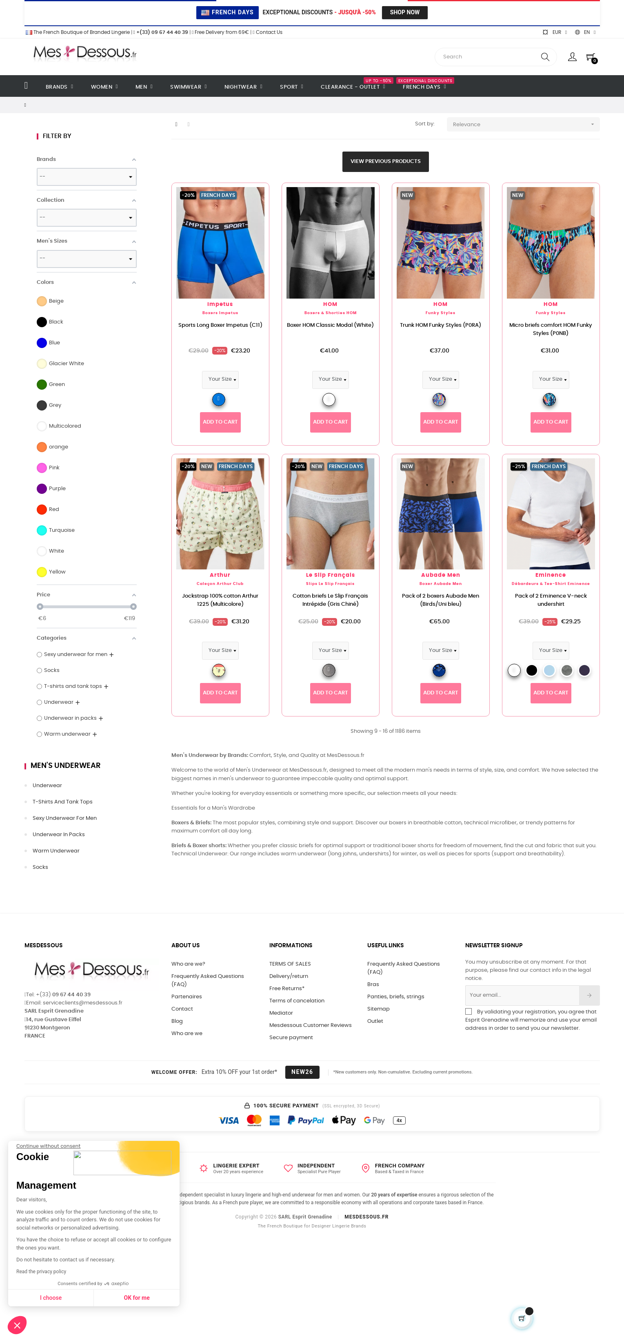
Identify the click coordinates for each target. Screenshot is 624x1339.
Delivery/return (288, 976)
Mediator (281, 1013)
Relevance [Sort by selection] (526, 124)
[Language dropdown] (585, 32)
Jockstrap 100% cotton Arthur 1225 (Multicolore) (220, 600)
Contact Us (267, 32)
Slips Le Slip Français (330, 584)
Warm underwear (56, 851)
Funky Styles (440, 313)
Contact (182, 1009)
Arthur (220, 575)
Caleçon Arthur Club (220, 584)
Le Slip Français (330, 575)
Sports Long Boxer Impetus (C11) (220, 325)
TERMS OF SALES (290, 964)
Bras (373, 984)
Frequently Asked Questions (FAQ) (207, 980)
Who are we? (188, 964)
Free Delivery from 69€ (220, 32)
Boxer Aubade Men (441, 584)
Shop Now (405, 12)
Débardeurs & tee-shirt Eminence (551, 584)
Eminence (550, 575)
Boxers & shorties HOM (330, 313)
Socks (40, 867)
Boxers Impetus (220, 313)
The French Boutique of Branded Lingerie (77, 32)
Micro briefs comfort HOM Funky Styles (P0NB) (550, 329)
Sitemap (378, 1009)
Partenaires (186, 997)
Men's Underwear (66, 766)
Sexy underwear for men (65, 818)
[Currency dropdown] (554, 32)
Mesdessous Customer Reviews (310, 1025)
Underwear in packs (59, 834)
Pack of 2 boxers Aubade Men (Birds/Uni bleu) (440, 600)
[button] (17, 1325)
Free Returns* (286, 988)
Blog (177, 1021)
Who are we (186, 1033)
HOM (330, 304)
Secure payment (291, 1037)
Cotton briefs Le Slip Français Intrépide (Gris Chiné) (330, 600)
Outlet (375, 1021)
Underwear (47, 785)
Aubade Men (440, 575)
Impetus (220, 304)
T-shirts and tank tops (63, 802)
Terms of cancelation (296, 1001)
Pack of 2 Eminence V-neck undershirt (551, 600)
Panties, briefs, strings (395, 997)
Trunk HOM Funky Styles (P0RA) (440, 325)
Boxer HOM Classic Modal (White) (330, 325)
